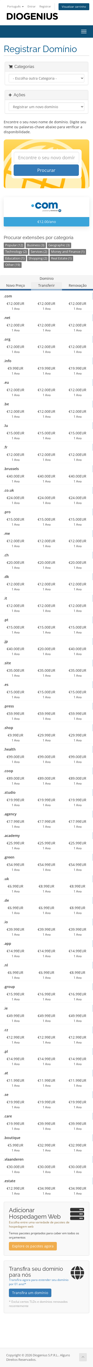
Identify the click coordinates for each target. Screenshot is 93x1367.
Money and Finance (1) (68, 252)
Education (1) (15, 258)
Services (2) (39, 252)
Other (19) (12, 265)
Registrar (45, 6)
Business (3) (35, 245)
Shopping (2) (38, 258)
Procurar (46, 170)
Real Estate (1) (61, 258)
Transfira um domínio (30, 1292)
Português (15, 6)
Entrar (32, 6)
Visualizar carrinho (74, 6)
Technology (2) (16, 252)
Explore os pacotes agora (33, 1246)
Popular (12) (14, 245)
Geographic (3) (59, 245)
